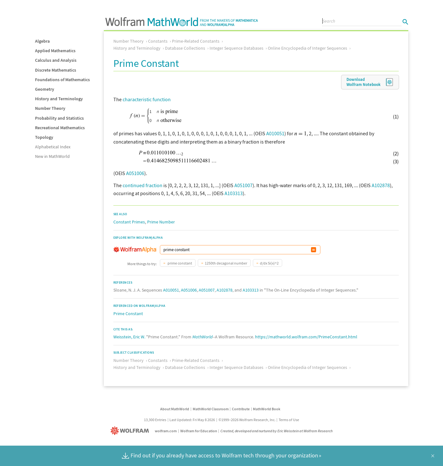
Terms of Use (289, 419)
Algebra (42, 41)
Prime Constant (128, 313)
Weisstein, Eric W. (129, 337)
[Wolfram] (131, 430)
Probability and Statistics (59, 118)
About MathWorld (174, 408)
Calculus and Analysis (55, 60)
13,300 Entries (155, 419)
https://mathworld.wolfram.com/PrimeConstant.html (306, 337)
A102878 (381, 185)
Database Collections (185, 48)
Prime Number (161, 222)
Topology (44, 137)
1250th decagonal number (226, 263)
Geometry (44, 89)
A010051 (275, 133)
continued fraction (142, 185)
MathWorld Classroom (211, 408)
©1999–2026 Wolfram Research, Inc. (246, 419)
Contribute (241, 408)
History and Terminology (59, 99)
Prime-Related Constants (195, 41)
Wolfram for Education (198, 430)
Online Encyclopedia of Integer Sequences (307, 48)
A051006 (135, 173)
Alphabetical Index (52, 147)
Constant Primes (129, 222)
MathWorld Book (266, 408)
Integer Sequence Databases (236, 48)
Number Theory (50, 108)
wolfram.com (166, 430)
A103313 (234, 193)
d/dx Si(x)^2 (269, 263)
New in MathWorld (52, 156)
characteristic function (147, 99)
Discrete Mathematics (55, 70)
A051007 (243, 185)
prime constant (179, 263)
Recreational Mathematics (60, 128)
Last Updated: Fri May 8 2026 (192, 419)
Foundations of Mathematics (62, 79)
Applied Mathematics (55, 50)
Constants (158, 41)
